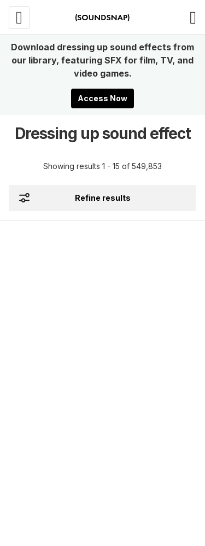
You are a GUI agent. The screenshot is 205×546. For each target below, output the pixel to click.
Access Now (102, 98)
